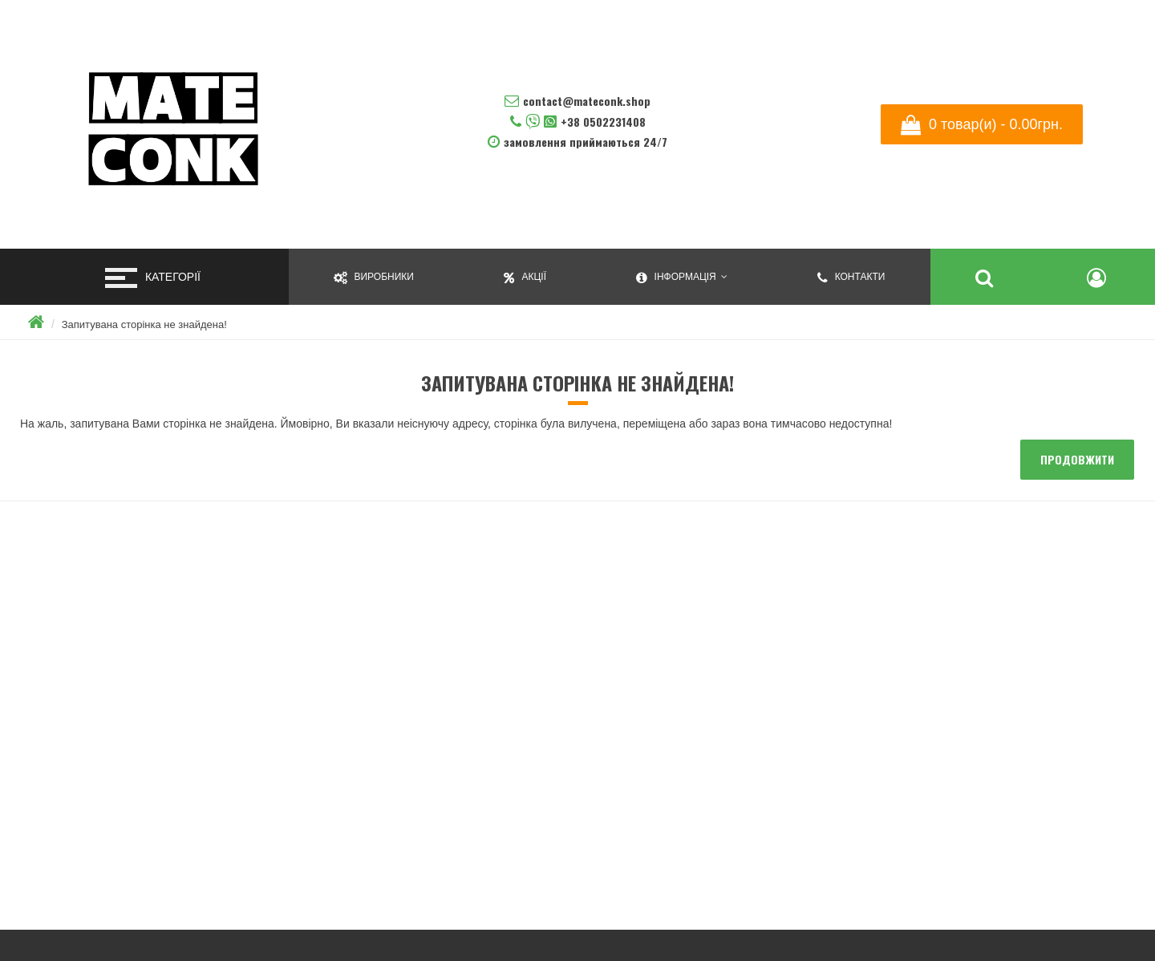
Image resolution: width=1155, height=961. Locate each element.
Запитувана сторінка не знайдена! (144, 324)
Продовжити (1077, 459)
